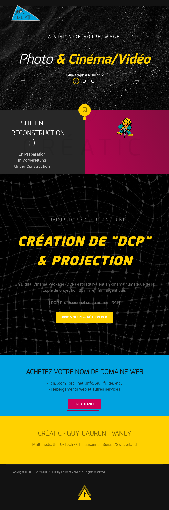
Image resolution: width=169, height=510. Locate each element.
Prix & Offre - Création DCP (84, 317)
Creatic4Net (85, 404)
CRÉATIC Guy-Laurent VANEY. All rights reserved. (74, 472)
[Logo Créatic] (25, 12)
